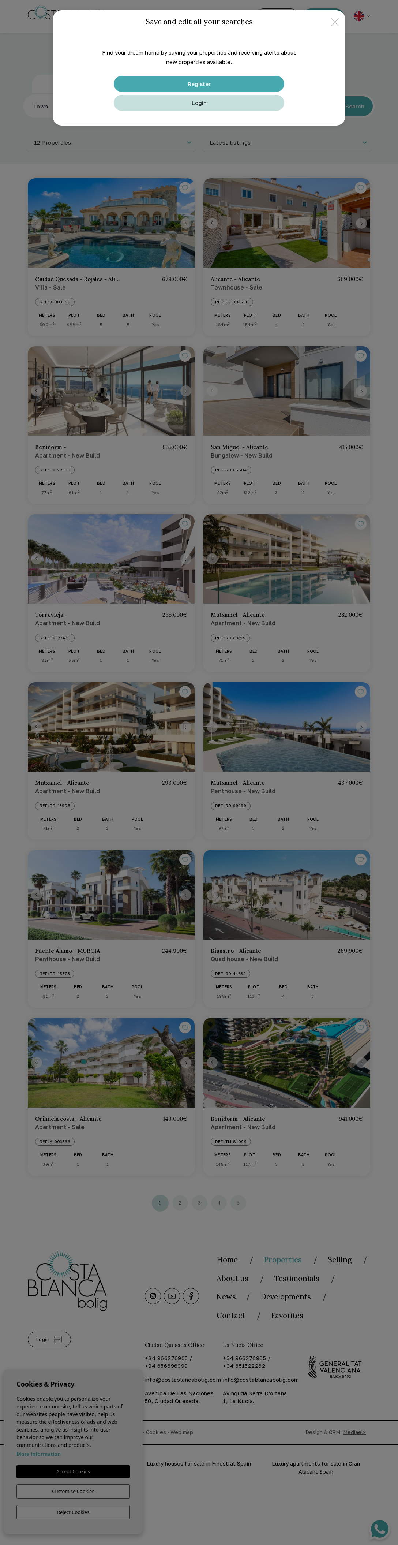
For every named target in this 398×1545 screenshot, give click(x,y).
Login (199, 103)
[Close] (335, 21)
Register (199, 84)
